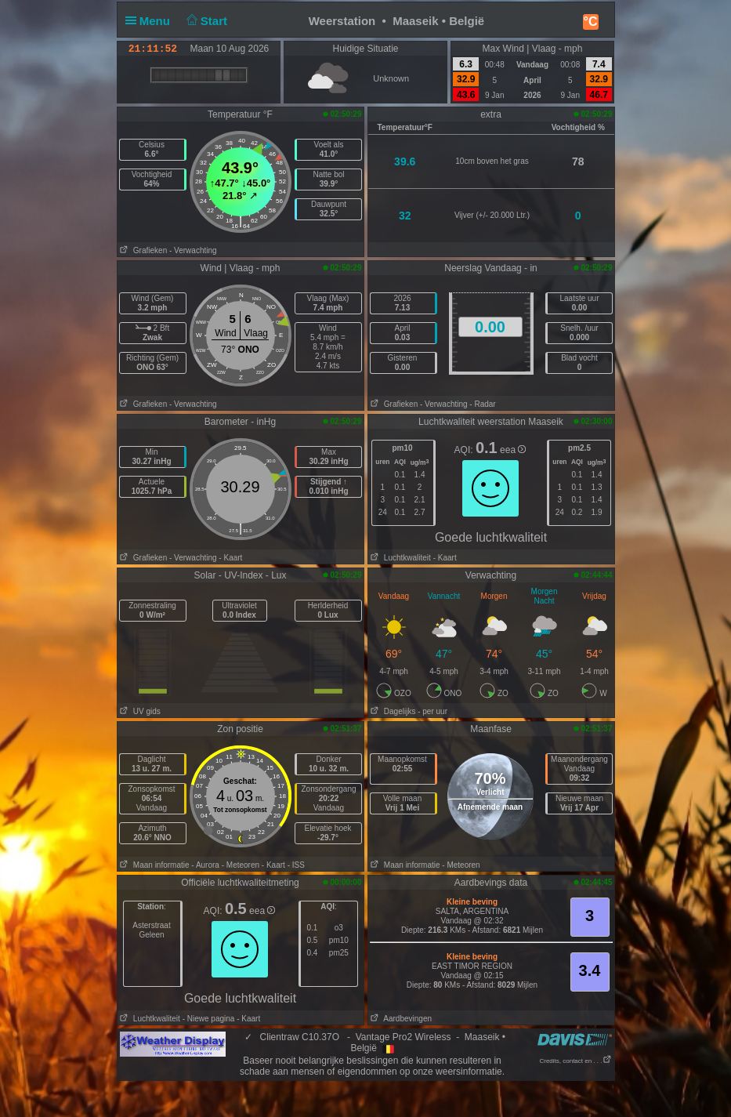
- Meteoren (240, 865)
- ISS (296, 865)
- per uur (432, 711)
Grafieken (143, 250)
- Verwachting (193, 250)
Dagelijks (392, 711)
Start (204, 20)
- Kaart (230, 557)
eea (513, 449)
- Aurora (205, 865)
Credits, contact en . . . (575, 1060)
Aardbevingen (400, 1018)
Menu (151, 20)
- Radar (482, 404)
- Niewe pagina (209, 1018)
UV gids (139, 711)
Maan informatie (154, 865)
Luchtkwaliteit (399, 557)
